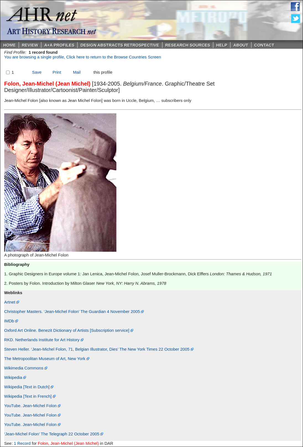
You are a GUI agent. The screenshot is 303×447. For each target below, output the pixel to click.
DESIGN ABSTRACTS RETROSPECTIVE (119, 45)
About (240, 45)
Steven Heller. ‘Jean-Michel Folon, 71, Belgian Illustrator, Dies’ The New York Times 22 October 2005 (99, 349)
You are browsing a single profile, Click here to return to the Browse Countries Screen (82, 57)
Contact (264, 45)
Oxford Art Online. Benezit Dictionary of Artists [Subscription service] (68, 330)
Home (9, 45)
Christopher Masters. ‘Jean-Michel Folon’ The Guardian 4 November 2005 (74, 311)
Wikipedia (15, 377)
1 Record (22, 443)
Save (36, 72)
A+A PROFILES (59, 45)
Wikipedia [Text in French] (30, 396)
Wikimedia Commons (25, 368)
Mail (77, 72)
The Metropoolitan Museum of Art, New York (46, 358)
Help (221, 45)
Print (57, 72)
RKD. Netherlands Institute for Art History (43, 339)
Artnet (11, 302)
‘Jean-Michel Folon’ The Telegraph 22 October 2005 (53, 433)
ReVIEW (30, 45)
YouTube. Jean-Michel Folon (32, 405)
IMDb (11, 320)
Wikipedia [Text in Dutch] (28, 386)
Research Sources (187, 45)
